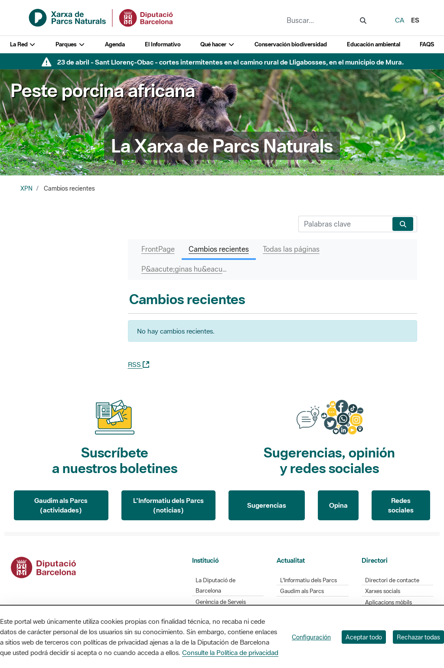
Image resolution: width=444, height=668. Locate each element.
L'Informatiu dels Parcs (308, 580)
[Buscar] (343, 224)
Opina (338, 505)
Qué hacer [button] (217, 44)
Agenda (115, 44)
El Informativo (163, 44)
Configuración (311, 637)
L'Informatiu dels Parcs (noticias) (168, 505)
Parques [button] (70, 44)
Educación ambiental (373, 44)
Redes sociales (401, 505)
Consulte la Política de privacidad (230, 652)
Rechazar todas (418, 637)
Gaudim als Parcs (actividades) (61, 505)
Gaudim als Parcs (302, 591)
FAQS (427, 44)
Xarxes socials (382, 591)
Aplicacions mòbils (388, 602)
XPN (26, 188)
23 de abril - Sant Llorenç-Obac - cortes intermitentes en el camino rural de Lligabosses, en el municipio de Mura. (230, 62)
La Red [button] (23, 44)
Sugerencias (266, 505)
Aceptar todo (364, 637)
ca (399, 20)
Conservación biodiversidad (291, 44)
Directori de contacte (392, 580)
